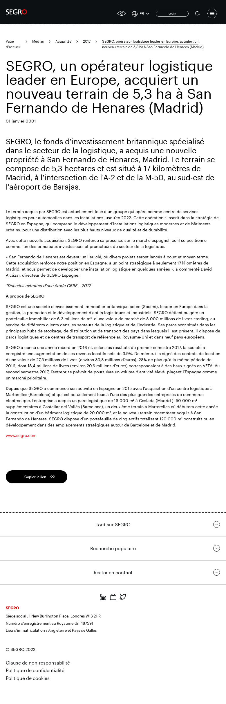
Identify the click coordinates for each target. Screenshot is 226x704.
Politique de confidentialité (35, 670)
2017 (87, 41)
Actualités (63, 41)
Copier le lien (35, 477)
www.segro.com (21, 435)
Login (172, 13)
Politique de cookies (28, 678)
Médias (38, 41)
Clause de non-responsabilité (38, 662)
